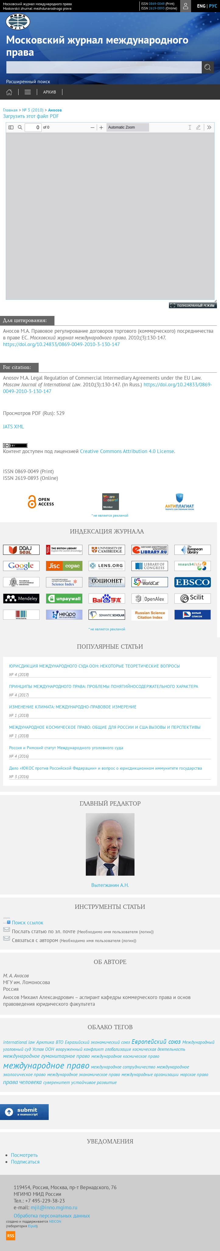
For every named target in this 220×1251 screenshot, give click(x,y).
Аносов (55, 110)
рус (213, 6)
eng (201, 6)
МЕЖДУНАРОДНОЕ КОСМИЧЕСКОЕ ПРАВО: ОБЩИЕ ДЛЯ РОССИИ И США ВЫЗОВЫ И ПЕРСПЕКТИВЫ (105, 727)
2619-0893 (157, 8)
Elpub (32, 1226)
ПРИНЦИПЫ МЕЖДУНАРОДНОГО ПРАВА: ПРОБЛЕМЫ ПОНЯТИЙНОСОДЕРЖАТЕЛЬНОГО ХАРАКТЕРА (103, 686)
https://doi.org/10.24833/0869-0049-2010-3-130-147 (61, 344)
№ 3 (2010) (33, 110)
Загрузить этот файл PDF (31, 116)
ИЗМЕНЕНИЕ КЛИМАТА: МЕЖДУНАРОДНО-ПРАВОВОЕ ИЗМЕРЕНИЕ (73, 707)
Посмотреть (24, 1155)
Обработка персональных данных (52, 1215)
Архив (49, 92)
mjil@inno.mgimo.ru (54, 1207)
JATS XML (13, 426)
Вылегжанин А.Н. (110, 885)
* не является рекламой (110, 515)
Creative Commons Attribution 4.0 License (127, 451)
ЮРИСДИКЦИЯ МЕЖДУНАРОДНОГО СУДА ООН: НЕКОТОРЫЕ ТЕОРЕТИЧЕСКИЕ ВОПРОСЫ (94, 666)
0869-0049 (157, 4)
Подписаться (25, 1161)
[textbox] (110, 67)
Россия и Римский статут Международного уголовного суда (66, 747)
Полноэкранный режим (187, 305)
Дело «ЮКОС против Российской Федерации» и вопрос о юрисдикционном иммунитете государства (105, 768)
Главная (10, 110)
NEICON (55, 1221)
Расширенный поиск (28, 81)
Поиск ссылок (27, 922)
